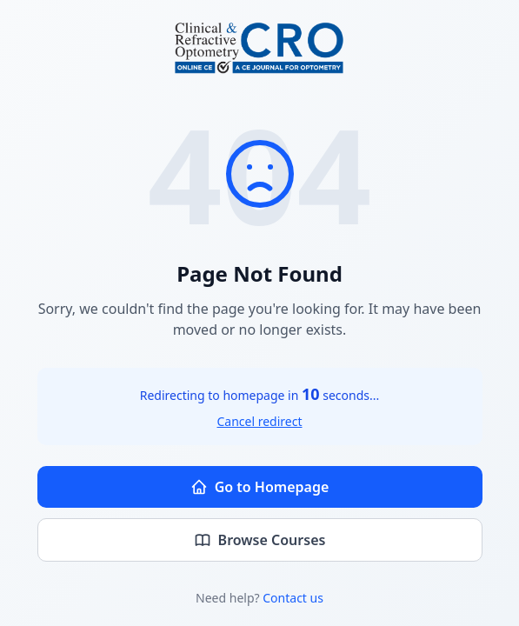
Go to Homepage (259, 486)
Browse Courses (260, 539)
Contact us (293, 597)
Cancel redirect (259, 421)
